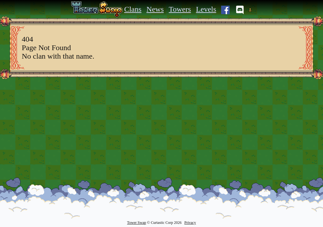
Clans (133, 9)
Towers (180, 9)
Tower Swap (136, 222)
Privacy (190, 222)
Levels (206, 9)
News (155, 9)
